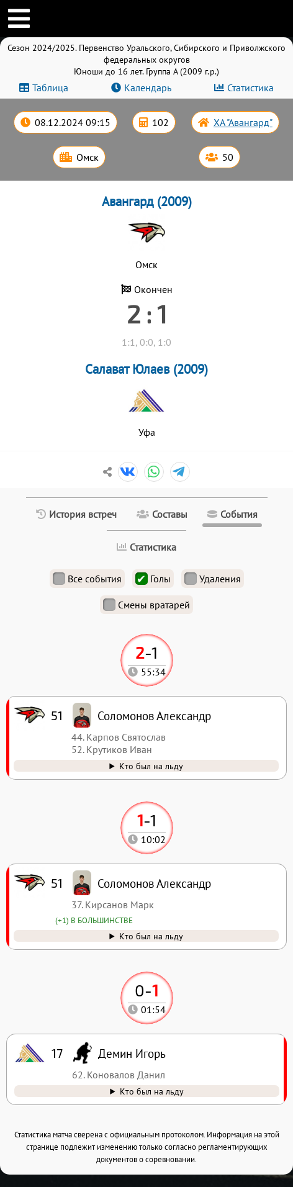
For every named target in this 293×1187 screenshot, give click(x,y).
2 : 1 (147, 313)
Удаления (212, 578)
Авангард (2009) (147, 201)
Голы (153, 578)
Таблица (50, 88)
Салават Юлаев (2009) (146, 369)
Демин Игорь (132, 1053)
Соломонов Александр (154, 883)
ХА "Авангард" (243, 122)
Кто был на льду (152, 1091)
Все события (87, 578)
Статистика (250, 88)
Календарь (147, 88)
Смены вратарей (146, 604)
